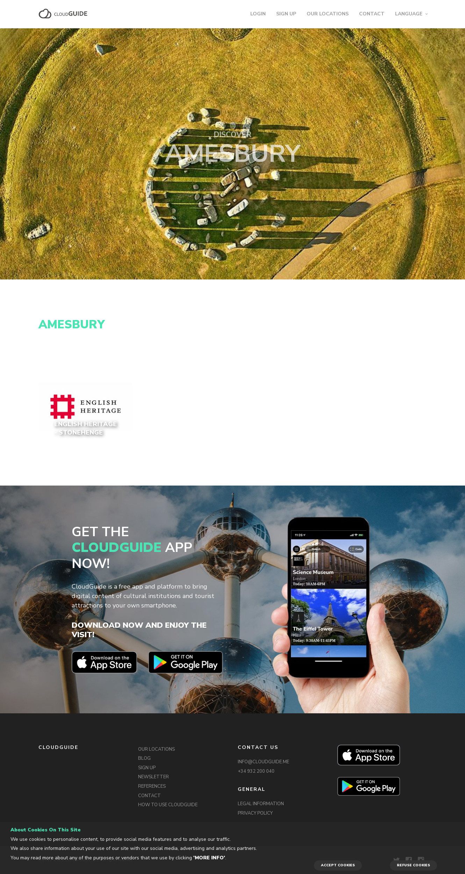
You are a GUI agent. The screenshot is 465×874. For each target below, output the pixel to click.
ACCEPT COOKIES (338, 865)
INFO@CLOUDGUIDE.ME (263, 762)
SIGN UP (286, 13)
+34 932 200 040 (256, 771)
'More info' (209, 857)
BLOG (144, 758)
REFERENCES (152, 786)
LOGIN (258, 13)
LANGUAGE (408, 13)
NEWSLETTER (153, 777)
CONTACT (372, 13)
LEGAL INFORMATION (261, 804)
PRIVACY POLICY (255, 813)
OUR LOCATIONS (328, 13)
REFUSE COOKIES (413, 865)
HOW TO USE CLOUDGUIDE (168, 805)
